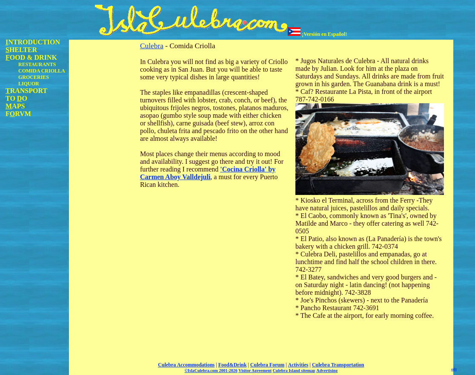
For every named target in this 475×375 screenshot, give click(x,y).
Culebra (151, 46)
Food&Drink (232, 365)
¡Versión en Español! (317, 34)
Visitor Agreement (255, 370)
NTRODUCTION (33, 42)
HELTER (21, 49)
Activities (298, 365)
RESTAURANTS (37, 64)
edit (454, 369)
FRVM (18, 113)
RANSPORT (26, 90)
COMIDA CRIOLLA (41, 71)
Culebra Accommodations (186, 365)
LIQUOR (28, 84)
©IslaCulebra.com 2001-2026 (211, 370)
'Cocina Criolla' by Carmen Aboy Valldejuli (207, 173)
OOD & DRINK (31, 57)
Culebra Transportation (338, 365)
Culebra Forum (267, 365)
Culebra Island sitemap (294, 370)
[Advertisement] (103, 168)
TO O (16, 98)
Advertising (327, 370)
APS (15, 106)
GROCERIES (33, 77)
